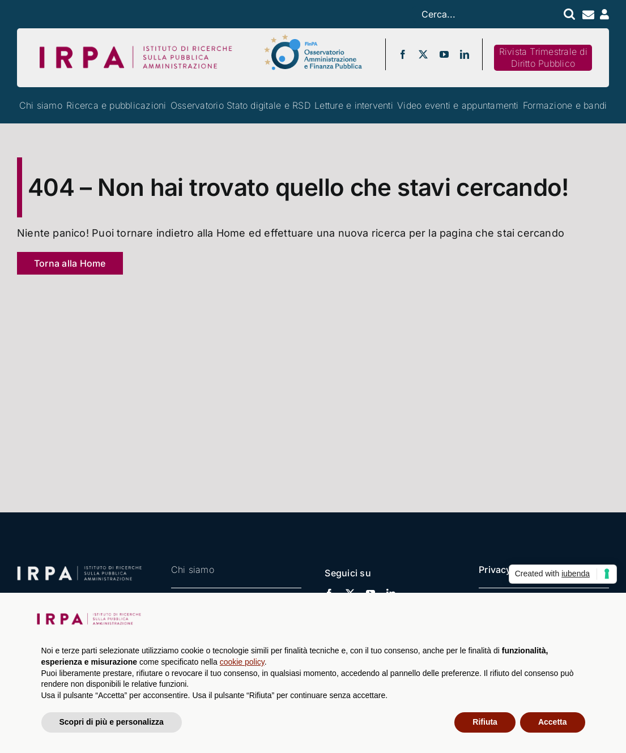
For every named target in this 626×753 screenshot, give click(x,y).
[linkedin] (464, 54)
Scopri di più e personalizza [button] (111, 721)
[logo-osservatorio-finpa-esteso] (312, 37)
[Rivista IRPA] (543, 58)
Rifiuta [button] (484, 721)
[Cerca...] (484, 14)
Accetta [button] (552, 721)
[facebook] (402, 54)
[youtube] (444, 54)
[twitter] (423, 54)
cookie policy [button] (242, 661)
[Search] (568, 14)
